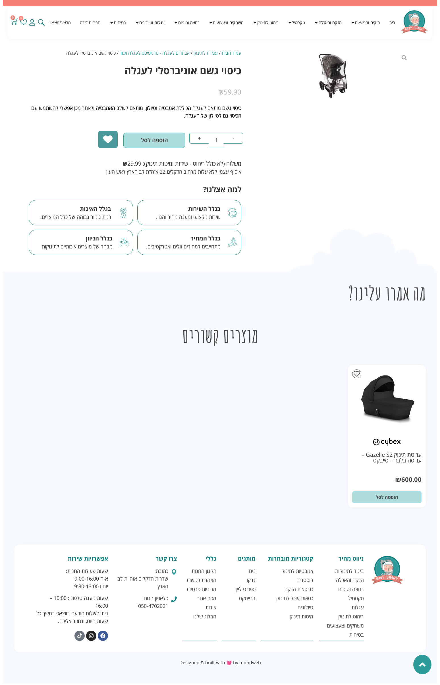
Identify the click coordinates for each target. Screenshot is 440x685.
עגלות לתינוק (206, 53)
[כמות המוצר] (214, 141)
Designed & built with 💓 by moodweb (220, 664)
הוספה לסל (147, 141)
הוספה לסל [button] (387, 498)
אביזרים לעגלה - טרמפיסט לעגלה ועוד (155, 53)
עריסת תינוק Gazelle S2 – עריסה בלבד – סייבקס (392, 458)
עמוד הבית (231, 53)
